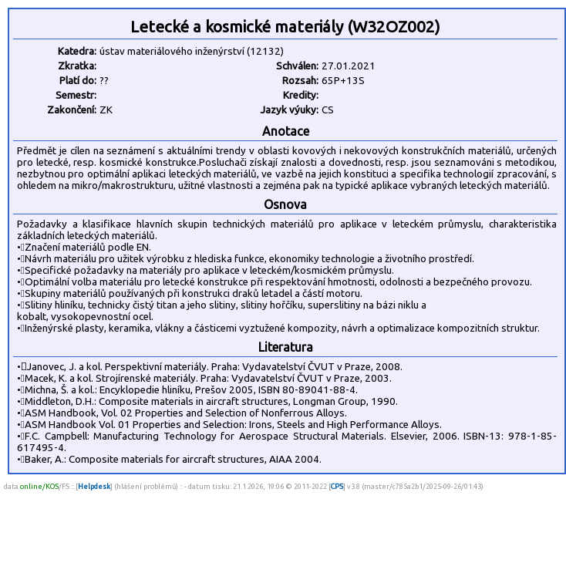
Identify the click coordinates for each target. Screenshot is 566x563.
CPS (337, 486)
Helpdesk (94, 486)
